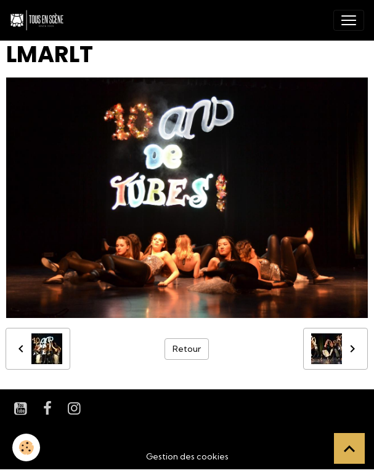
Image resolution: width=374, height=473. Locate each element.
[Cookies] (26, 447)
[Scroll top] (349, 448)
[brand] (39, 20)
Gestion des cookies (187, 456)
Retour (187, 348)
